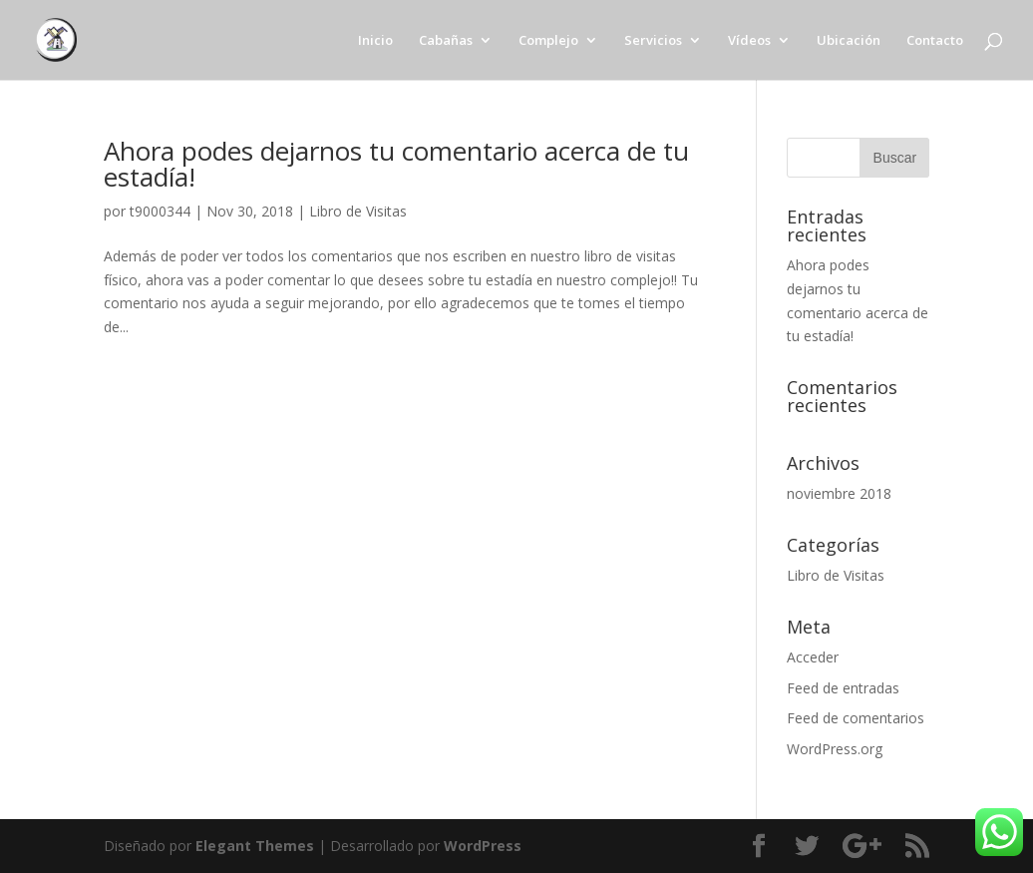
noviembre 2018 (839, 493)
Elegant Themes (254, 845)
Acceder (813, 657)
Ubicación (848, 41)
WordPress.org (834, 748)
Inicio (375, 41)
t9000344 (160, 211)
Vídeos (749, 41)
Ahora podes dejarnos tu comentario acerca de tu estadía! (396, 164)
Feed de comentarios (855, 717)
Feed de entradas (843, 687)
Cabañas (446, 41)
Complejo (548, 41)
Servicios (653, 41)
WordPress (482, 845)
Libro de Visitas (358, 211)
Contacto (934, 41)
